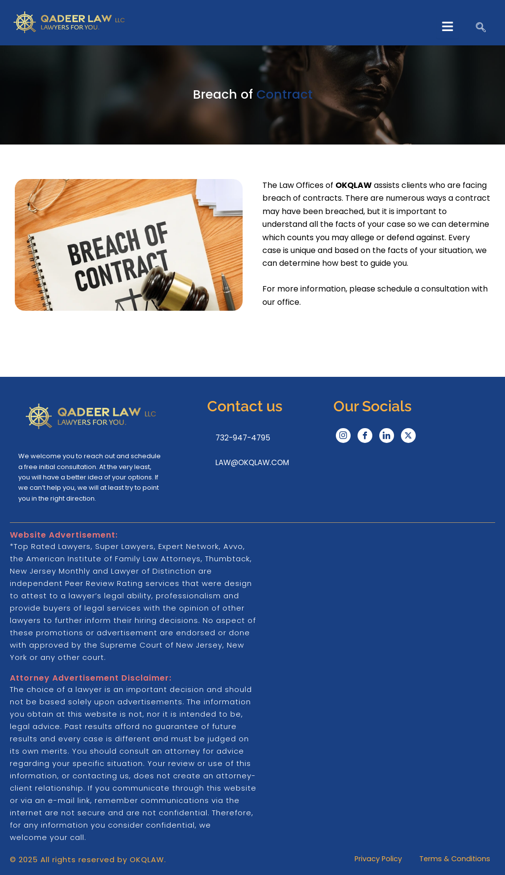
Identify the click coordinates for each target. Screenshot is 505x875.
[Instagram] (343, 434)
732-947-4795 (241, 436)
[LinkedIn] (386, 434)
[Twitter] (408, 434)
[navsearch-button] (481, 28)
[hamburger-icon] (447, 27)
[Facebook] (365, 434)
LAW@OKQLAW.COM (252, 461)
